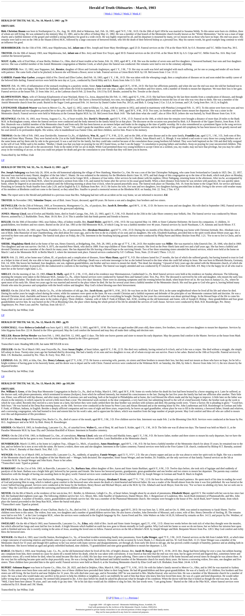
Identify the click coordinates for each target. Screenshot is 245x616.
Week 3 (127, 13)
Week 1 (108, 13)
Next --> (118, 597)
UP (2, 160)
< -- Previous (131, 597)
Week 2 (118, 13)
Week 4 (136, 13)
